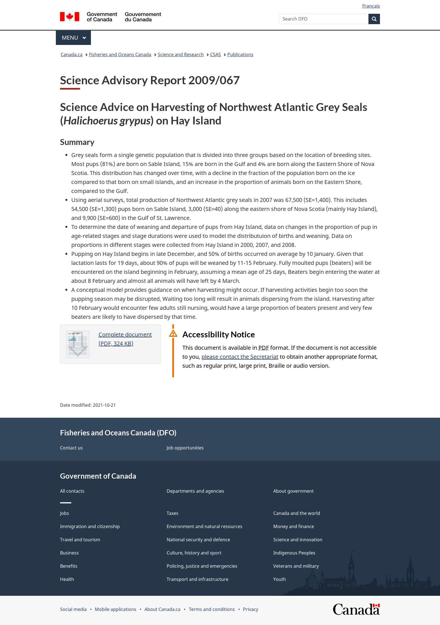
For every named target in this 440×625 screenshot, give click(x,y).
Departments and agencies (195, 491)
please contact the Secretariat (239, 356)
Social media (73, 609)
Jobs (64, 513)
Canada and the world (296, 513)
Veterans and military (296, 566)
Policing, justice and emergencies (202, 566)
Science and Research (181, 54)
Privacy (250, 609)
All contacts (72, 491)
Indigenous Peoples (294, 553)
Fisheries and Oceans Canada (120, 54)
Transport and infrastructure (197, 579)
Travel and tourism (80, 540)
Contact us (71, 448)
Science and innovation (297, 540)
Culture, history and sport (194, 553)
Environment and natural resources (204, 526)
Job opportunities (185, 448)
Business (69, 553)
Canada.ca (71, 54)
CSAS (215, 54)
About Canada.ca (162, 609)
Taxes (172, 513)
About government (293, 491)
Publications (240, 54)
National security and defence (198, 540)
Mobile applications (115, 609)
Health (67, 579)
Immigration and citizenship (90, 526)
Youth (279, 579)
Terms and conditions (212, 609)
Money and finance (293, 526)
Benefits (68, 566)
